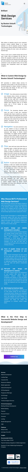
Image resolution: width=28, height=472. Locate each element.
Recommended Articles (7, 438)
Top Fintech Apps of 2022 (7, 440)
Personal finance (5, 414)
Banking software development (8, 406)
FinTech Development (6, 404)
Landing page (4, 377)
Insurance (3, 416)
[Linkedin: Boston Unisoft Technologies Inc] (18, 456)
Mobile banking (5, 408)
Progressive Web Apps (6, 393)
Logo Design (4, 398)
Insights (3, 435)
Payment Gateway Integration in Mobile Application (13, 443)
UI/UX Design (4, 395)
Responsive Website (6, 382)
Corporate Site (4, 380)
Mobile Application (5, 385)
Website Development (6, 374)
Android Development (6, 387)
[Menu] (24, 3)
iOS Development (5, 390)
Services (3, 372)
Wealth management (6, 421)
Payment (3, 411)
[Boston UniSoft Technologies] (6, 3)
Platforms (3, 427)
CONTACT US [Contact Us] (14, 357)
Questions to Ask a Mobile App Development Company (12, 446)
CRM (2, 424)
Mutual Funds (4, 429)
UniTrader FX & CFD (5, 432)
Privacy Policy (23, 467)
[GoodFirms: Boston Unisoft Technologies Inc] (13, 462)
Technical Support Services (7, 400)
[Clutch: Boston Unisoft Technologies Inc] (10, 456)
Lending (3, 419)
